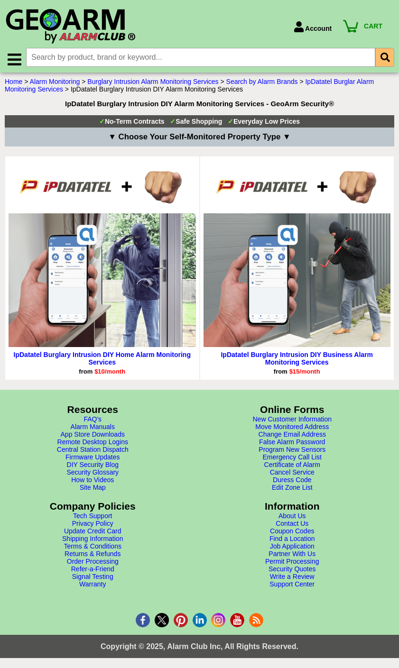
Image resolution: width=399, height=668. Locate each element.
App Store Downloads (93, 435)
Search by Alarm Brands (262, 82)
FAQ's (93, 419)
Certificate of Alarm (292, 465)
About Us (292, 516)
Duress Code (292, 480)
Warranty (92, 584)
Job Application (292, 546)
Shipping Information (92, 539)
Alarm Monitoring (55, 82)
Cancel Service (292, 472)
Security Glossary (92, 472)
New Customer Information (292, 419)
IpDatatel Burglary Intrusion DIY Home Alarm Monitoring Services (102, 358)
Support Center (292, 584)
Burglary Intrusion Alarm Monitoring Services (152, 82)
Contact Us (292, 524)
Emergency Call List (292, 457)
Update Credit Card (92, 531)
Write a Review (292, 577)
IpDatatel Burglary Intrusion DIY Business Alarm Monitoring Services (297, 358)
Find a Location (292, 539)
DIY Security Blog (93, 465)
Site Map (93, 488)
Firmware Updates (92, 457)
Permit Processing (292, 562)
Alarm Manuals (93, 427)
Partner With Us (292, 554)
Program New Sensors (292, 450)
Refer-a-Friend (92, 569)
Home (13, 82)
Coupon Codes (292, 531)
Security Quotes (292, 569)
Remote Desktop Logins (92, 442)
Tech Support (92, 516)
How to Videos (92, 480)
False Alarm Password (292, 442)
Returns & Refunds (93, 554)
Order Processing (93, 562)
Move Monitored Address (292, 427)
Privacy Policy (92, 524)
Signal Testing (92, 577)
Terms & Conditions (92, 546)
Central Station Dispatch (93, 450)
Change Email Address (292, 435)
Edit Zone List (292, 488)
